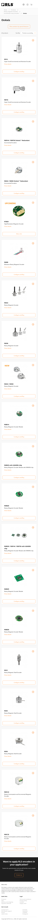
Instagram (25, 914)
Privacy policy (23, 900)
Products (13, 10)
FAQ (2, 900)
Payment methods (6, 903)
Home (5, 10)
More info (19, 234)
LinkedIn (24, 912)
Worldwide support (6, 911)
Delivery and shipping (7, 902)
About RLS (4, 884)
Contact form (4, 909)
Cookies (22, 902)
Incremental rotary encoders (11, 13)
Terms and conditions (25, 899)
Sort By (18, 33)
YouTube (24, 909)
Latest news (4, 914)
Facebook (25, 911)
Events (3, 912)
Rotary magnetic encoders (11, 11)
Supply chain (23, 903)
